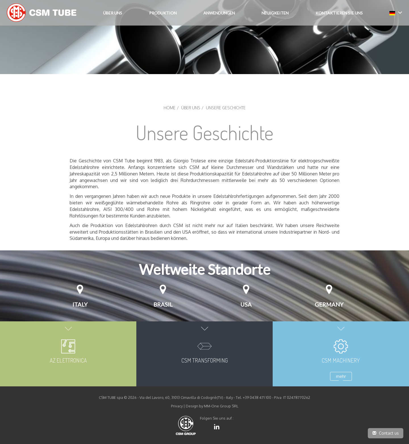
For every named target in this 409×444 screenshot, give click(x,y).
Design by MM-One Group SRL (212, 406)
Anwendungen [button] (219, 13)
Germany (329, 304)
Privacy (177, 406)
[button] (395, 12)
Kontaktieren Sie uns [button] (339, 13)
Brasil (163, 304)
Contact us (385, 433)
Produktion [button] (163, 13)
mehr (341, 376)
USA (246, 304)
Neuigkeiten (275, 13)
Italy (79, 304)
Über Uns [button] (112, 13)
